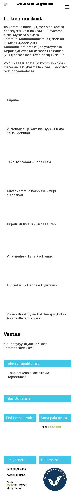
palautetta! (54, 427)
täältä (10, 485)
